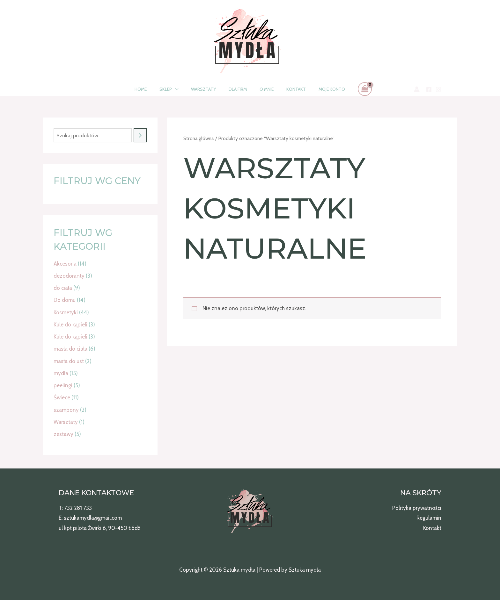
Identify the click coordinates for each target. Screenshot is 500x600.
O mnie (263, 89)
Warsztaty (207, 89)
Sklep (173, 89)
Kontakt (288, 89)
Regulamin (428, 518)
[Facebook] (429, 89)
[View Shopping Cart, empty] (351, 89)
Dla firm (238, 89)
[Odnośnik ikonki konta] (417, 89)
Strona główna (198, 138)
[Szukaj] (140, 135)
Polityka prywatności (416, 508)
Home (152, 89)
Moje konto (320, 89)
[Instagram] (438, 89)
